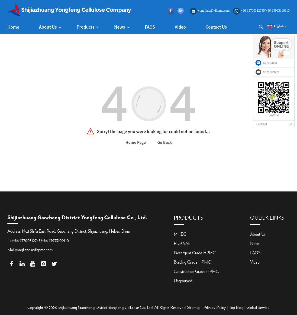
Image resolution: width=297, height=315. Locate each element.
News (254, 244)
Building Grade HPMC (192, 262)
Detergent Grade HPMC (195, 253)
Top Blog (236, 308)
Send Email (270, 62)
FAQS (150, 27)
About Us (258, 234)
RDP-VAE (182, 244)
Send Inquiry (271, 72)
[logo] (69, 9)
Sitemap (193, 308)
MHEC (180, 234)
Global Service (258, 308)
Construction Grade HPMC (196, 272)
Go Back (164, 142)
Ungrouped (183, 281)
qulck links (267, 218)
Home (13, 27)
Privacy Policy (214, 308)
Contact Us (216, 27)
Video (180, 27)
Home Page (136, 142)
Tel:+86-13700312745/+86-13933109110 (38, 241)
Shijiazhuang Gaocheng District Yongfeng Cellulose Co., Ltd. (105, 308)
